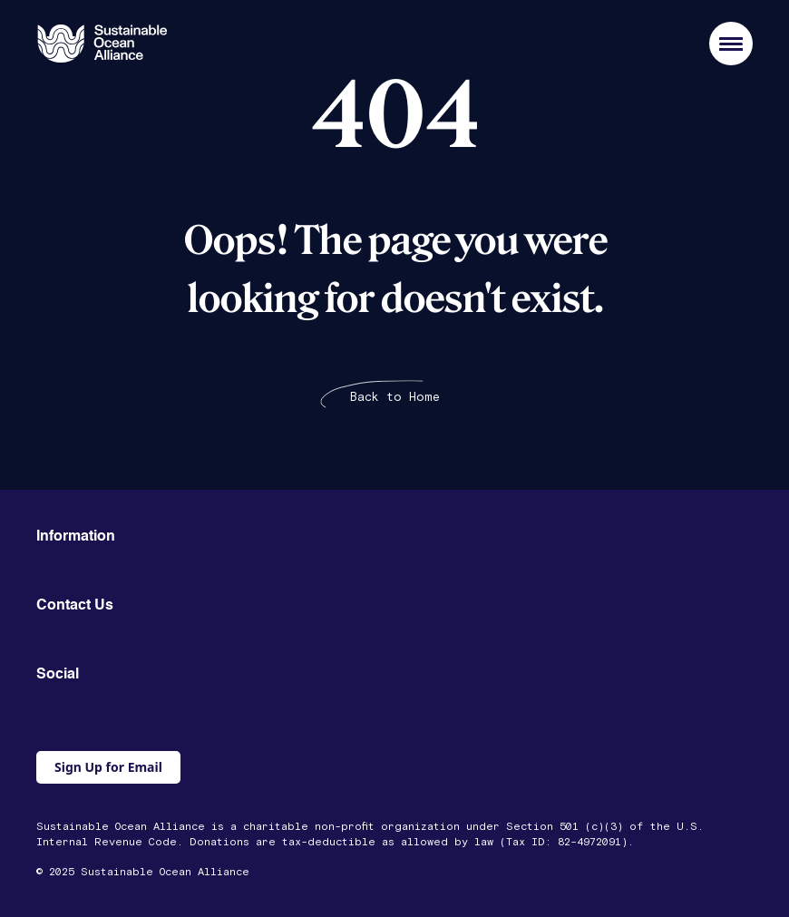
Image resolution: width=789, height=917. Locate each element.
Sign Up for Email (108, 767)
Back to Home (395, 397)
